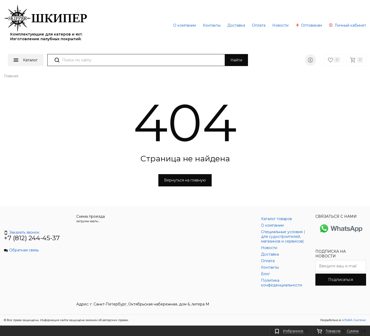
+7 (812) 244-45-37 (32, 238)
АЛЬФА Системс (353, 320)
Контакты (212, 25)
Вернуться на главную (185, 180)
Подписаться (340, 279)
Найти (236, 60)
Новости (280, 25)
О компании (184, 25)
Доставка (236, 25)
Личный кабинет (347, 25)
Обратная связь (21, 250)
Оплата (258, 25)
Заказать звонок (21, 232)
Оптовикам (308, 25)
